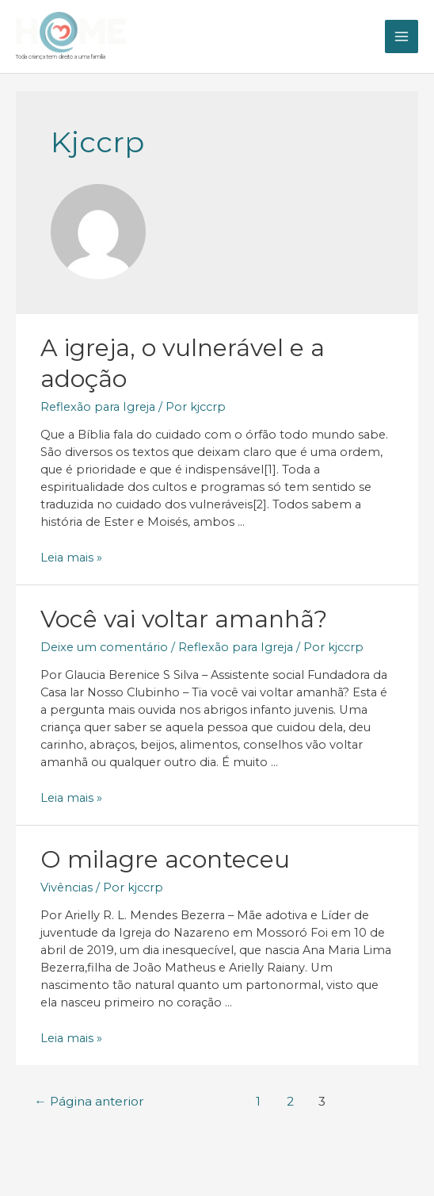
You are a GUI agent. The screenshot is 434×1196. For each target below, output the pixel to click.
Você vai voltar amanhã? (183, 616)
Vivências (66, 885)
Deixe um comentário (104, 645)
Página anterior (89, 1099)
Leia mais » (71, 556)
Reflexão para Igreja (97, 404)
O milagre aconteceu (165, 857)
